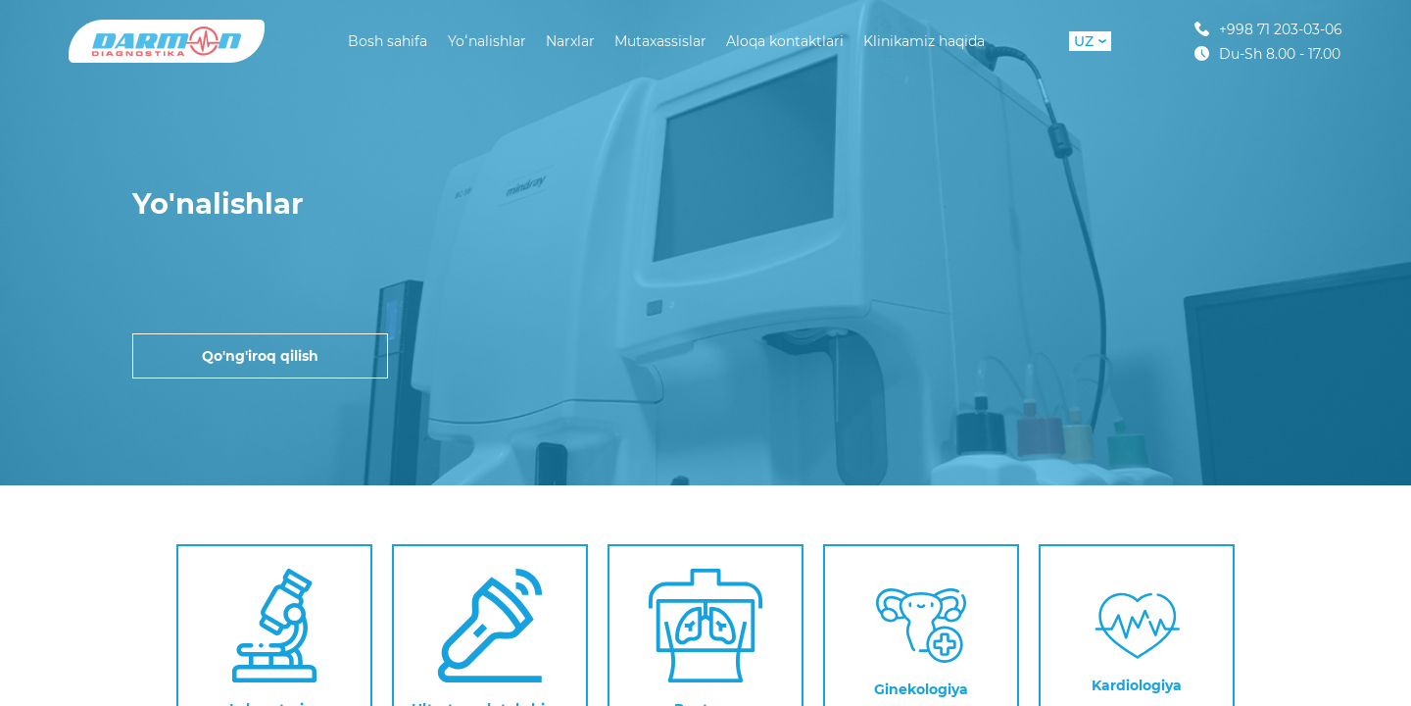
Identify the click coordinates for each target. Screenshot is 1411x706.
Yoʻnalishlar (487, 41)
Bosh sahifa (387, 41)
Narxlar (570, 41)
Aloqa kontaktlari (785, 41)
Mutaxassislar (660, 41)
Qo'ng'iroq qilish (260, 356)
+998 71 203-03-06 (1268, 29)
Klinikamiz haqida (924, 41)
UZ (1090, 41)
